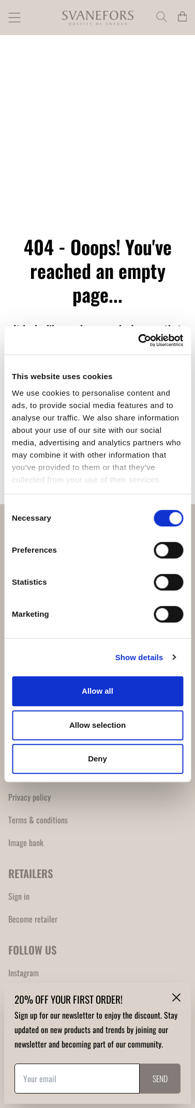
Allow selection (97, 725)
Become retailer (32, 919)
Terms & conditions (38, 820)
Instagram (23, 972)
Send (160, 1078)
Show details (139, 657)
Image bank (25, 842)
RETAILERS (30, 873)
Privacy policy (29, 797)
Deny (97, 758)
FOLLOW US (32, 950)
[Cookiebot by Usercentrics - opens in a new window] (139, 340)
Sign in (18, 896)
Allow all (97, 690)
